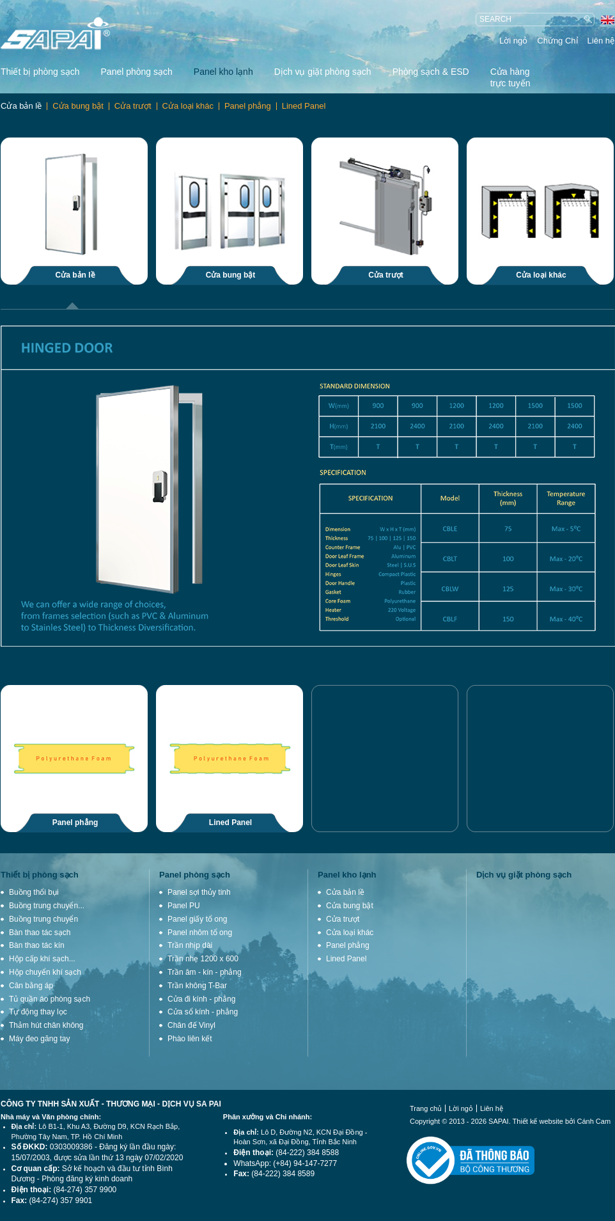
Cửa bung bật (78, 106)
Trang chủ (426, 1108)
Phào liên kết (189, 1038)
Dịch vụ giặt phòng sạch (322, 72)
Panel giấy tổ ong (197, 919)
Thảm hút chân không (46, 1025)
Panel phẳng (247, 106)
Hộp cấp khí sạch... (42, 958)
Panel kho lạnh (223, 72)
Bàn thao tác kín (37, 945)
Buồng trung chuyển (43, 919)
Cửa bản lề (21, 106)
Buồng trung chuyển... (46, 905)
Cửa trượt (133, 106)
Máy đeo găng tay (39, 1038)
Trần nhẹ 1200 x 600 (202, 958)
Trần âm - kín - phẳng (204, 972)
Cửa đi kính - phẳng (201, 999)
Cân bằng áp (31, 985)
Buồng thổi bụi (34, 892)
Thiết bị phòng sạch (40, 72)
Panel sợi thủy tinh (199, 892)
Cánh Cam (594, 1121)
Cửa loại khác (188, 106)
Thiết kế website (538, 1121)
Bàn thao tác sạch (39, 932)
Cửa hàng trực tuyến (510, 77)
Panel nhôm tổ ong (199, 932)
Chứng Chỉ (557, 40)
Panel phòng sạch (137, 72)
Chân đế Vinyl (191, 1025)
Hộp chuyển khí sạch (45, 972)
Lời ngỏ (513, 40)
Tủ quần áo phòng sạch (49, 999)
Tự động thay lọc (38, 1011)
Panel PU (183, 905)
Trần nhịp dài (189, 945)
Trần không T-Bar (197, 985)
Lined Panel (304, 106)
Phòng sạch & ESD (431, 72)
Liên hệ (601, 40)
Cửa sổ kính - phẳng (202, 1011)
